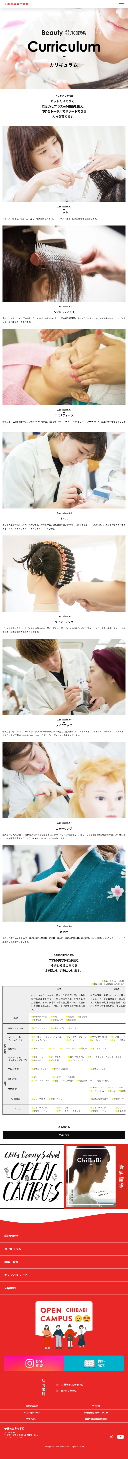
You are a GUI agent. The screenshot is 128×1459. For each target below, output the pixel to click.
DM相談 (39, 1363)
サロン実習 (64, 1135)
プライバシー (32, 1419)
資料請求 (101, 1363)
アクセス (96, 1406)
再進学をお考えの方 (73, 1384)
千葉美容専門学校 (16, 4)
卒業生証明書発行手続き (96, 1419)
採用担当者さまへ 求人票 (96, 1412)
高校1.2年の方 (69, 1390)
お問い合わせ (32, 1406)
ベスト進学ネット (32, 1412)
